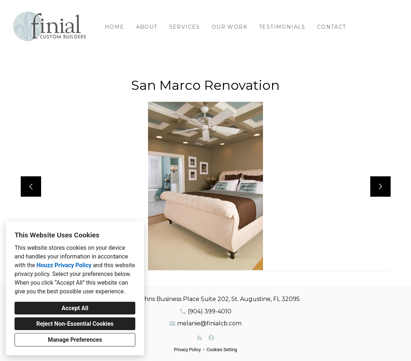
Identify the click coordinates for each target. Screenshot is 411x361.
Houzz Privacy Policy (63, 265)
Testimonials (282, 27)
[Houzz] (199, 337)
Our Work (229, 27)
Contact (331, 27)
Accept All (74, 308)
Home (114, 27)
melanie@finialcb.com (209, 323)
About (146, 27)
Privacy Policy (187, 349)
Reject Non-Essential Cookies (75, 323)
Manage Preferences (75, 339)
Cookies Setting (222, 349)
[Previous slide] (31, 186)
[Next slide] (380, 186)
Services (184, 27)
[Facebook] (211, 337)
